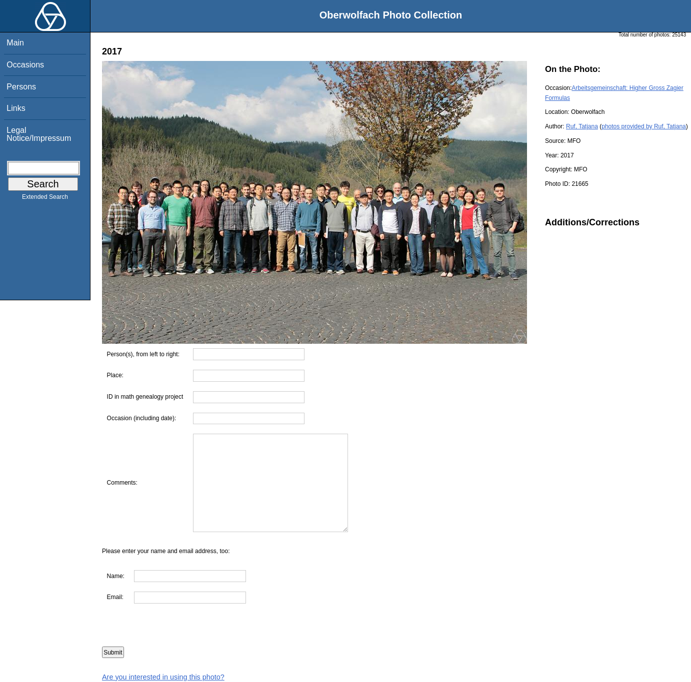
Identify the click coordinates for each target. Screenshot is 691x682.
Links (15, 108)
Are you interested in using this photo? (163, 677)
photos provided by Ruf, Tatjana (644, 126)
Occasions (25, 64)
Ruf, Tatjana (582, 126)
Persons (21, 86)
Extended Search (45, 199)
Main (15, 42)
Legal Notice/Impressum (38, 134)
